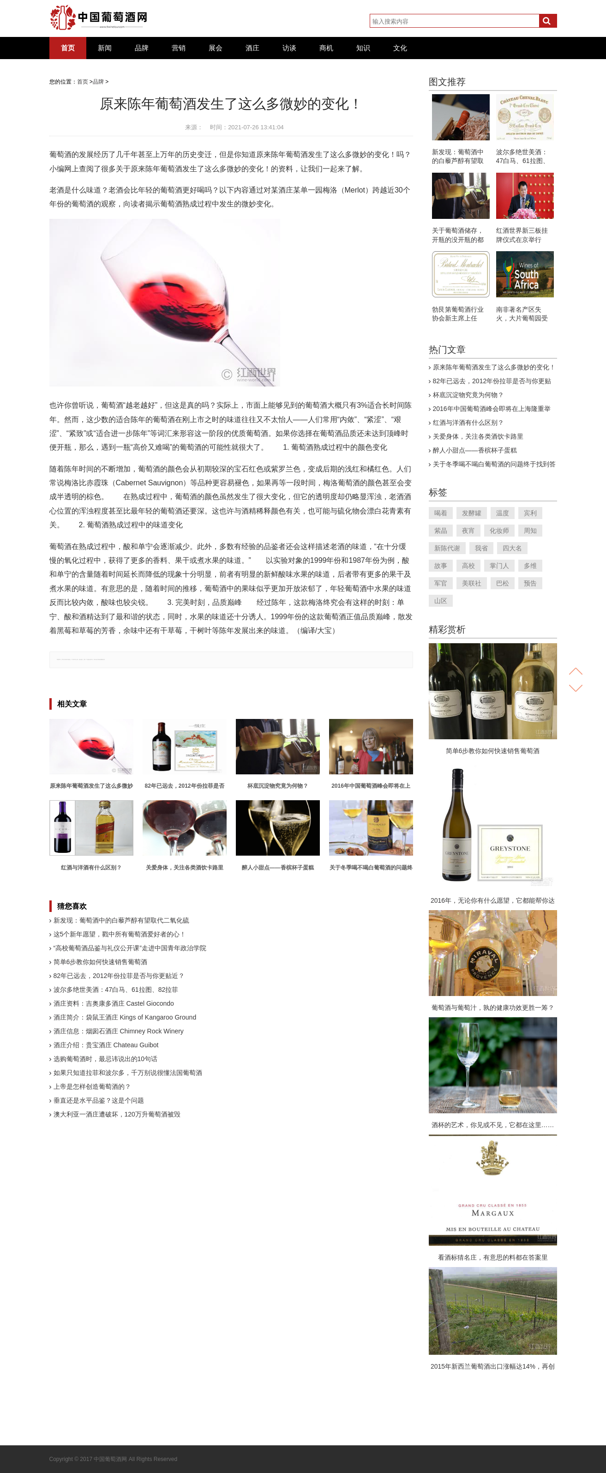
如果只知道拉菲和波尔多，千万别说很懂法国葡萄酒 (128, 1072)
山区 (440, 600)
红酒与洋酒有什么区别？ (468, 422)
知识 (363, 48)
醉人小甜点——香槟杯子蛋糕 (475, 450)
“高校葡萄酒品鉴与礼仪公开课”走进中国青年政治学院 (130, 948)
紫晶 (440, 530)
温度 (502, 513)
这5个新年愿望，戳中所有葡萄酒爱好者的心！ (120, 934)
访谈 (289, 48)
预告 (530, 583)
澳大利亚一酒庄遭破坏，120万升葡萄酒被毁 (117, 1114)
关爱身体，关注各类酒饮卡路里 (478, 436)
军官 (440, 583)
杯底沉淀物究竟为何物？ (468, 394)
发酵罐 (471, 513)
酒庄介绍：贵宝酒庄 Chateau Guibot (106, 1045)
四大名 (512, 548)
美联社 (471, 583)
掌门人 (499, 565)
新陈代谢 (447, 548)
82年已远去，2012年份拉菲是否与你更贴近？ (119, 975)
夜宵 (468, 530)
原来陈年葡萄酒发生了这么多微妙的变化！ (494, 367)
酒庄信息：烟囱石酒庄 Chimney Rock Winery (119, 1031)
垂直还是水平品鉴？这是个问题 (99, 1100)
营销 (179, 48)
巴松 (502, 583)
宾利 (530, 513)
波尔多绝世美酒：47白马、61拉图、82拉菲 (116, 989)
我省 (481, 548)
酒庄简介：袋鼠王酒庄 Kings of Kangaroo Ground (125, 1017)
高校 (468, 565)
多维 (530, 565)
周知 (530, 530)
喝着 (440, 513)
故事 (440, 565)
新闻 (105, 48)
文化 (400, 48)
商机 (326, 48)
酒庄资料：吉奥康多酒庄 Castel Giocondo (114, 1003)
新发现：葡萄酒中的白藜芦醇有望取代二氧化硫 (121, 920)
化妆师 (499, 530)
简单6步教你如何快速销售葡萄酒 (101, 962)
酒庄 (252, 48)
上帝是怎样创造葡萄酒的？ (92, 1086)
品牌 (142, 48)
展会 (215, 48)
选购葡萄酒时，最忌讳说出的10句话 (106, 1058)
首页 (68, 48)
